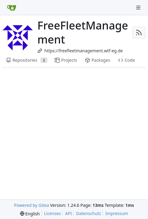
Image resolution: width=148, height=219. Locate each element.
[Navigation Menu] (139, 7)
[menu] (30, 214)
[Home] (11, 7)
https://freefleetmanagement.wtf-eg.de (83, 51)
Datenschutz (88, 213)
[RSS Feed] (139, 32)
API (68, 213)
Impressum (116, 213)
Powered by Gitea (31, 205)
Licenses (52, 213)
